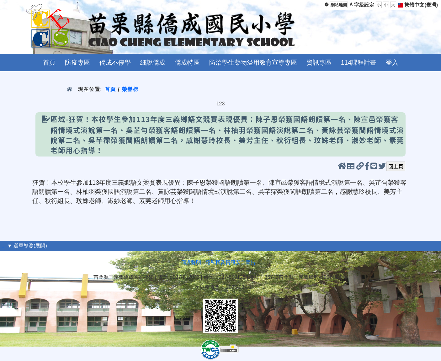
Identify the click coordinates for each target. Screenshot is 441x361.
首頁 (49, 62)
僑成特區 (187, 62)
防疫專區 (77, 62)
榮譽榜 (130, 89)
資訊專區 (319, 62)
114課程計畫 (358, 62)
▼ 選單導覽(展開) (27, 245)
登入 (392, 62)
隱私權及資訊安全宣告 (230, 262)
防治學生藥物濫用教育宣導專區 (253, 62)
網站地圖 (339, 5)
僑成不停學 (115, 62)
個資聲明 (191, 262)
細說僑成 (152, 62)
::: (4, 245)
